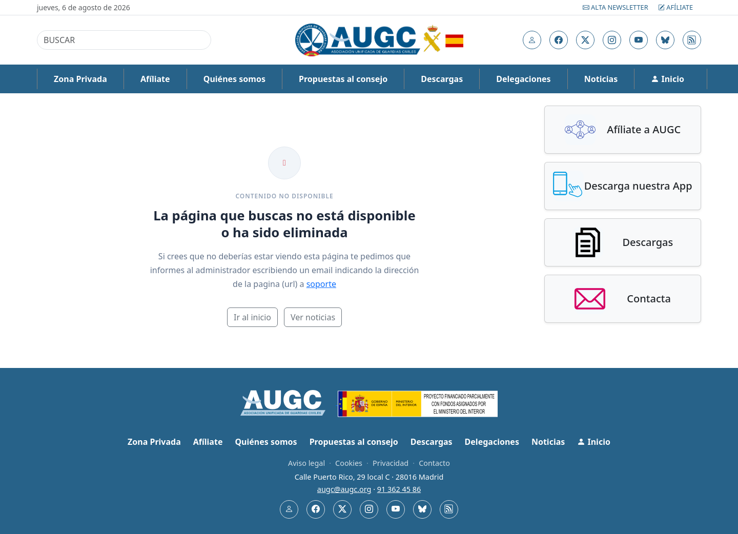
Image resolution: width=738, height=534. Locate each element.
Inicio (667, 79)
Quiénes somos (234, 79)
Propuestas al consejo (343, 79)
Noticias (601, 79)
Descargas (442, 79)
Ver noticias (313, 317)
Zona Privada (80, 79)
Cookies (348, 463)
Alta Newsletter (616, 7)
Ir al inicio (252, 317)
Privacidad (390, 463)
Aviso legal (306, 463)
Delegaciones (523, 79)
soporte (321, 284)
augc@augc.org (344, 489)
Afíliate (675, 7)
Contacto (434, 463)
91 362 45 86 (399, 489)
